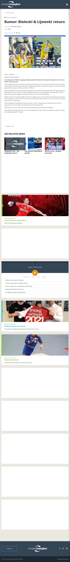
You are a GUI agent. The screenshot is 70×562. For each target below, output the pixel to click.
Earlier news (9, 13)
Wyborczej (30, 80)
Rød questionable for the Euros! (14, 289)
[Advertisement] (35, 172)
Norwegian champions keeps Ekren (15, 292)
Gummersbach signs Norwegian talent (16, 283)
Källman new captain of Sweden (14, 280)
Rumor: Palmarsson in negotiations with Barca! (18, 286)
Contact (9, 549)
